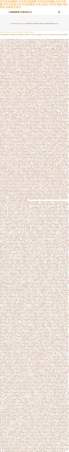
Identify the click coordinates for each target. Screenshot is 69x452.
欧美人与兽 (20, 229)
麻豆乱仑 (52, 402)
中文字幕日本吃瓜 (21, 350)
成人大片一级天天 (8, 147)
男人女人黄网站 (18, 401)
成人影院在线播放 (45, 56)
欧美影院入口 (63, 360)
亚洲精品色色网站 (61, 326)
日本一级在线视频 (38, 84)
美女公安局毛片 (61, 234)
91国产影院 (51, 233)
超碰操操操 (29, 429)
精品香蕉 (7, 82)
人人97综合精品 (62, 111)
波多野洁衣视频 (61, 68)
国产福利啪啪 (46, 79)
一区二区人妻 (53, 315)
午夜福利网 (46, 315)
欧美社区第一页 (24, 147)
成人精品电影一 (8, 389)
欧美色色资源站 (48, 224)
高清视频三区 (49, 201)
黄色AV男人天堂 (10, 442)
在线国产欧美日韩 (45, 279)
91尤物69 (52, 101)
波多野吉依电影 (46, 71)
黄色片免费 (30, 250)
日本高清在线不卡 (56, 262)
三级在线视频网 (26, 229)
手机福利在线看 (37, 426)
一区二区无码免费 (5, 229)
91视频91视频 (61, 274)
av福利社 (47, 263)
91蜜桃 (14, 303)
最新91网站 (16, 216)
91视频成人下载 (21, 114)
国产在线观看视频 (46, 243)
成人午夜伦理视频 (50, 424)
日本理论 (36, 150)
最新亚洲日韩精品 (48, 95)
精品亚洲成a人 (23, 150)
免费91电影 (52, 425)
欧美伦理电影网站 (59, 69)
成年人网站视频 (25, 145)
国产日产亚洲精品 (43, 75)
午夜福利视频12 (3, 313)
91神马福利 (33, 211)
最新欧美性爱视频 (15, 289)
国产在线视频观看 (63, 272)
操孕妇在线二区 (44, 368)
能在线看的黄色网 (12, 296)
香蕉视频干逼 (66, 429)
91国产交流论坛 (56, 313)
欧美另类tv (12, 207)
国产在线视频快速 (42, 290)
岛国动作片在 (32, 115)
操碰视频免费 (57, 227)
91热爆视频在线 (41, 305)
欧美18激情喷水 (29, 414)
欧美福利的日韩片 (20, 358)
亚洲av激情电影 (20, 107)
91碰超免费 (22, 168)
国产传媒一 (17, 320)
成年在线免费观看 (53, 362)
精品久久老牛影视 (42, 322)
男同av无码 (63, 349)
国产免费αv (8, 356)
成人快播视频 (53, 279)
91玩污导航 (15, 224)
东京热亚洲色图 (42, 177)
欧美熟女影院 (64, 431)
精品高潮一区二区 (45, 302)
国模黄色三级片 (9, 346)
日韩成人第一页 (45, 66)
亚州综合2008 (62, 379)
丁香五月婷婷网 (28, 408)
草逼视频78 (16, 97)
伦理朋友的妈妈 (43, 117)
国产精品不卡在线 (13, 441)
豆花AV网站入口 (45, 328)
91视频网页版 (61, 418)
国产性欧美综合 (38, 421)
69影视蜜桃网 (5, 345)
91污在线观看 (17, 336)
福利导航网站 (23, 236)
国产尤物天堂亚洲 (12, 234)
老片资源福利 (52, 346)
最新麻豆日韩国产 (43, 297)
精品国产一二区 (27, 306)
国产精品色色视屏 (59, 71)
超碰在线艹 (33, 94)
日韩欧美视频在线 (12, 432)
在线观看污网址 (17, 223)
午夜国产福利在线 (23, 335)
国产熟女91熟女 (19, 280)
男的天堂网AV (19, 95)
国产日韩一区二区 (7, 74)
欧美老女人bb (16, 77)
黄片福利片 (39, 254)
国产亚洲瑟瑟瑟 (24, 247)
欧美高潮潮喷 (28, 300)
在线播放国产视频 (24, 237)
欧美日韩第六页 (46, 421)
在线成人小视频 (47, 441)
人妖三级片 (25, 372)
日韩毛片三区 (62, 451)
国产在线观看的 (17, 173)
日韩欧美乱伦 (56, 241)
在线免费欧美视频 (54, 49)
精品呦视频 (36, 167)
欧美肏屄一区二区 (13, 140)
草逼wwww (31, 153)
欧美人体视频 (39, 415)
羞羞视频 (4, 346)
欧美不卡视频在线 (51, 299)
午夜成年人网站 (35, 163)
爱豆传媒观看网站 (50, 58)
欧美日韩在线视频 (40, 348)
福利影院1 (65, 286)
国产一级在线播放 (58, 220)
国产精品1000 (8, 134)
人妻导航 (41, 329)
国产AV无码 (60, 74)
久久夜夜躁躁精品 (44, 229)
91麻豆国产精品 (38, 243)
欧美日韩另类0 (64, 72)
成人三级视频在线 (43, 127)
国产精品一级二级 (19, 349)
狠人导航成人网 (32, 214)
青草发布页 (23, 219)
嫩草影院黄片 (16, 243)
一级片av (46, 378)
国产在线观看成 (22, 425)
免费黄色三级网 (46, 376)
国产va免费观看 (34, 87)
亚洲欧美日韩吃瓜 (9, 332)
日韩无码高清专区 (33, 401)
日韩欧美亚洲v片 (24, 359)
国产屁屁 (48, 54)
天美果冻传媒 (14, 105)
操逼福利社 (12, 284)
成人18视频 (20, 153)
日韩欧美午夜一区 (50, 352)
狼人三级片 (10, 177)
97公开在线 (5, 240)
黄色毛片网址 (24, 223)
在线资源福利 (36, 338)
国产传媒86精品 (51, 296)
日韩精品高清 (53, 114)
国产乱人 (61, 98)
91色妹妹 (61, 305)
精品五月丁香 (18, 330)
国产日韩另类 (5, 292)
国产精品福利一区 (58, 269)
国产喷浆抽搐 (19, 137)
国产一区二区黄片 (59, 118)
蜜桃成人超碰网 (49, 177)
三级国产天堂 (47, 333)
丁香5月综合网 (14, 98)
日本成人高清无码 (23, 231)
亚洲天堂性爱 (11, 260)
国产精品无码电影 (24, 46)
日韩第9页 (5, 296)
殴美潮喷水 (5, 211)
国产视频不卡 (15, 279)
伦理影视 (16, 342)
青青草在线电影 (59, 383)
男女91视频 (14, 125)
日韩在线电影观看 (26, 319)
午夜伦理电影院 (43, 398)
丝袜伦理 (48, 406)
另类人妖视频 (9, 128)
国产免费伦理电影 (8, 310)
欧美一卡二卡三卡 (49, 239)
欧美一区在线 (24, 79)
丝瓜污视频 (60, 256)
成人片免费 (41, 122)
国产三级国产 (54, 102)
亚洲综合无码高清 (38, 257)
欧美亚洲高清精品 (22, 368)
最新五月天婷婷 (22, 295)
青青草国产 (23, 120)
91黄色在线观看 (7, 353)
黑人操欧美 (16, 230)
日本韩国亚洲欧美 (40, 284)
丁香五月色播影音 (63, 266)
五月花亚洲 (10, 412)
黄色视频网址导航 (32, 98)
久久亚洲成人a (56, 289)
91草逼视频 (23, 171)
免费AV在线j (43, 406)
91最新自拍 (45, 98)
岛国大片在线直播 (41, 287)
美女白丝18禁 (59, 153)
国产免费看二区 (44, 121)
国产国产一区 (3, 61)
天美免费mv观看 (37, 250)
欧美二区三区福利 (24, 391)
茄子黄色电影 (49, 379)
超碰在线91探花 (45, 203)
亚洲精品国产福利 (34, 366)
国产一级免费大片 (21, 89)
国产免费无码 (12, 287)
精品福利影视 (44, 273)
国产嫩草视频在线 (45, 171)
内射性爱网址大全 (17, 147)
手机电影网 (66, 445)
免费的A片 (56, 353)
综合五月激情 (59, 319)
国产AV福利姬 (23, 326)
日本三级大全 (24, 122)
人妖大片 (18, 158)
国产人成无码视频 (5, 54)
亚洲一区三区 (13, 339)
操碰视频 (29, 79)
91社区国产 (66, 39)
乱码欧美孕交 (28, 94)
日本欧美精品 (60, 223)
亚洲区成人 (36, 155)
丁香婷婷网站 (35, 315)
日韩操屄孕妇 (24, 389)
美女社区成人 (48, 135)
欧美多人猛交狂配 (24, 320)
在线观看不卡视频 (7, 247)
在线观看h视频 (55, 41)
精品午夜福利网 (16, 150)
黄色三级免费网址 (47, 94)
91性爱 (54, 214)
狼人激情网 (3, 163)
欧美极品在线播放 (8, 348)
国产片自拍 (48, 92)
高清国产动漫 (27, 216)
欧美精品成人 (20, 323)
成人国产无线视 (41, 132)
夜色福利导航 (39, 211)
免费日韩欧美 (23, 263)
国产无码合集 (43, 429)
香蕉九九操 (28, 425)
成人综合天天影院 (28, 315)
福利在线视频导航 (4, 167)
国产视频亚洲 (52, 416)
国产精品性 (28, 39)
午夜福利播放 (60, 219)
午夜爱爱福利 (63, 411)
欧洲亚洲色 (41, 263)
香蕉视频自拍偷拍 (60, 346)
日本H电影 (9, 362)
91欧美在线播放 (62, 335)
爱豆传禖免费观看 (9, 223)
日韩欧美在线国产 (10, 71)
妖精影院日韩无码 (51, 253)
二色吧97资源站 (57, 72)
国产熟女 (34, 277)
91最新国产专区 (38, 256)
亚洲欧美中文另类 (14, 297)
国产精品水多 (46, 160)
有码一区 (37, 263)
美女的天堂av (26, 211)
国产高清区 (34, 204)
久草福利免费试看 (38, 153)
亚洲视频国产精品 (38, 376)
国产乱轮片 (49, 313)
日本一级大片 (3, 39)
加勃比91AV (29, 204)
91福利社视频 (12, 104)
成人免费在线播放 (21, 432)
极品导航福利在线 (26, 381)
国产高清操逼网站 (9, 264)
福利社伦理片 (42, 266)
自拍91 (46, 437)
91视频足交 (28, 253)
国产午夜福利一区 (44, 207)
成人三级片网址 (22, 429)
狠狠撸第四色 (47, 175)
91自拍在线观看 (26, 49)
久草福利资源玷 (32, 359)
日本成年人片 (49, 259)
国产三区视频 (5, 365)
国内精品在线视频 (53, 244)
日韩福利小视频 (18, 360)
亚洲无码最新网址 (61, 330)
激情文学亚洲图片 (29, 243)
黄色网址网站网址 (16, 154)
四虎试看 (9, 66)
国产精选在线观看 (64, 241)
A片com (59, 161)
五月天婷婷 (4, 173)
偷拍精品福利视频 (47, 211)
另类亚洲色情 (6, 64)
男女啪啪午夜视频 (27, 81)
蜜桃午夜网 (13, 122)
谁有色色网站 (9, 206)
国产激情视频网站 (55, 55)
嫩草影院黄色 (25, 382)
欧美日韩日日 (30, 326)
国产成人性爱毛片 (33, 293)
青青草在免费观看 (62, 340)
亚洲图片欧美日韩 (61, 375)
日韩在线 (15, 61)
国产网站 (18, 84)
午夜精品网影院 (27, 92)
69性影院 (14, 59)
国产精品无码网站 (47, 237)
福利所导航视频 (35, 122)
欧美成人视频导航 (12, 322)
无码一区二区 (58, 249)
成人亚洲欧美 (35, 369)
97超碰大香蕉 (35, 46)
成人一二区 (57, 233)
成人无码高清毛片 (12, 107)
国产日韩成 (45, 330)
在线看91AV (34, 305)
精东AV (37, 438)
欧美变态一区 (9, 41)
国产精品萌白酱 (30, 150)
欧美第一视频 (45, 416)
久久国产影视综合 (21, 61)
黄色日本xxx (56, 444)
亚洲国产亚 (28, 352)
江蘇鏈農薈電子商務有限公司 (20, 12)
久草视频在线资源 (46, 332)
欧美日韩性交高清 (41, 320)
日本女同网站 (34, 306)
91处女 (55, 88)
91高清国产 (58, 306)
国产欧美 (25, 85)
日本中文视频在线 (45, 134)
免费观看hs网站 (33, 424)
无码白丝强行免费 (19, 148)
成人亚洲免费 (15, 217)
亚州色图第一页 (9, 230)
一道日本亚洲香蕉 (59, 48)
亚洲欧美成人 (26, 270)
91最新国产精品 (3, 88)
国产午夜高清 (55, 125)
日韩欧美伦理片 (35, 226)
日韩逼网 (19, 56)
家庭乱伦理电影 (13, 64)
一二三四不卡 (3, 305)
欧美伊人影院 (53, 85)
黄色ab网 (37, 227)
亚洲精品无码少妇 (30, 431)
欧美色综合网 (50, 45)
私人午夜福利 (64, 359)
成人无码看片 (18, 111)
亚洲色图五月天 (43, 267)
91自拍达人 (22, 438)
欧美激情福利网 (10, 171)
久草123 (31, 148)
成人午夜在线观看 (39, 41)
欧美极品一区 (58, 290)
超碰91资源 (33, 101)
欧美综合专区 (7, 329)
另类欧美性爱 (7, 355)
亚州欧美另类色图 (39, 233)
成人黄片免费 (41, 437)
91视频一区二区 (31, 409)
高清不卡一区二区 (14, 295)
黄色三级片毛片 (37, 91)
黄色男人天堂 (52, 276)
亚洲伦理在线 (60, 392)
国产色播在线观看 (6, 438)
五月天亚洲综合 (64, 320)
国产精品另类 (38, 170)
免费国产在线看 (28, 125)
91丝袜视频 (21, 402)
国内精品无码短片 (48, 64)
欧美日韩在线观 (49, 386)
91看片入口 (60, 158)
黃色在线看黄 (51, 292)
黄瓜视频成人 (9, 102)
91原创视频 (29, 157)
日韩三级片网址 (18, 449)
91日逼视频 (58, 140)
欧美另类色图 (42, 418)
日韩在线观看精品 (4, 115)
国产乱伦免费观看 (22, 140)
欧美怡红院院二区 (42, 58)
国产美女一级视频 (20, 418)
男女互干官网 (40, 393)
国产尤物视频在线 (46, 158)
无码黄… (60, 207)
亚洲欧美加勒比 (26, 266)
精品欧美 (34, 168)
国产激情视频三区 (40, 138)
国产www (27, 158)
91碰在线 (26, 52)
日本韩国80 (29, 302)
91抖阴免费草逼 (54, 230)
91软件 (61, 307)
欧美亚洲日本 (36, 280)
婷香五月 (34, 300)
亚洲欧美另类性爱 (21, 234)
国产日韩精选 (50, 227)
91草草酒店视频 (40, 55)
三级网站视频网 (50, 155)
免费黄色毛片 (61, 49)
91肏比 (63, 153)
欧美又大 (61, 77)
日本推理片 (2, 124)
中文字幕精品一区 (55, 231)
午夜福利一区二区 (42, 434)
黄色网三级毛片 (21, 160)
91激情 (3, 174)
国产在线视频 (23, 117)
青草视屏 (51, 439)
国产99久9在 (42, 226)
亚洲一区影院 (10, 342)
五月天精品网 (25, 447)
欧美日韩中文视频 (4, 290)
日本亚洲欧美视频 (38, 451)
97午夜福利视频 (31, 71)
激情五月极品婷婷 (27, 44)
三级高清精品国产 (24, 424)
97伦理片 (55, 428)
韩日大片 (63, 345)
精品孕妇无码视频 (45, 251)
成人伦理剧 (63, 250)
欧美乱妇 (41, 378)
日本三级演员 (46, 340)
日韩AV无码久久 (17, 381)
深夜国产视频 (51, 167)
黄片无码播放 (15, 437)
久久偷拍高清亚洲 (63, 107)
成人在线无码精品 (9, 408)
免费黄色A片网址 (58, 52)
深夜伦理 (17, 263)
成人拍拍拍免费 (55, 82)
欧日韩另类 (11, 388)
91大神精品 (35, 58)
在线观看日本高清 (50, 345)
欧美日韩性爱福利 (55, 127)
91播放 (32, 174)
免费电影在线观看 (35, 81)
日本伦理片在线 (22, 134)
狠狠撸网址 (49, 260)
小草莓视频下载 (43, 381)
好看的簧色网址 (57, 363)
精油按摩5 (8, 411)
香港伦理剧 (61, 82)
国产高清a (59, 438)
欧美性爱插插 (63, 61)
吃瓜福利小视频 (31, 75)
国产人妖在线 (7, 335)
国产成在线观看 (64, 140)
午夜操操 (53, 277)
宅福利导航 (3, 447)
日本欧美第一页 (39, 145)
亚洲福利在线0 (18, 277)
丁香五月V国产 (23, 128)
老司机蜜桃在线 (34, 69)
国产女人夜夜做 (61, 131)
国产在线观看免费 (16, 247)
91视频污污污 (39, 147)
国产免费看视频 (15, 124)
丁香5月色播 (12, 280)
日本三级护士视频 (54, 257)
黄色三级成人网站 (48, 428)
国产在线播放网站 (37, 89)
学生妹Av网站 (59, 42)
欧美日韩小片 (41, 241)
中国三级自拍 (22, 369)
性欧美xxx (26, 437)
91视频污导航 (56, 138)
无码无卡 (48, 305)
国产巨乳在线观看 (35, 64)
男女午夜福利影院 (62, 154)
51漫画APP (7, 121)
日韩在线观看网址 (45, 317)
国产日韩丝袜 (45, 389)
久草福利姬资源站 (18, 428)
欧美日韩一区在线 (40, 214)
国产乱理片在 (34, 399)
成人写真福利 (39, 99)
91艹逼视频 (53, 240)
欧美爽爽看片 (58, 378)
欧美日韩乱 (28, 120)
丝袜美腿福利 (50, 325)
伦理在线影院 (29, 355)
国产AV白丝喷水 (65, 323)
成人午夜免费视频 (37, 54)
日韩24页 (41, 336)
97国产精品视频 (26, 68)
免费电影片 (43, 91)
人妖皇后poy (56, 272)
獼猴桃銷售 (29, 23)
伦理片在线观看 (55, 264)
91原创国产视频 (27, 74)
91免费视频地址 (13, 227)
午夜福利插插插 (64, 233)
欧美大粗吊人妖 (63, 151)
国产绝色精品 (61, 104)
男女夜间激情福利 (54, 408)
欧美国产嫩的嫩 (42, 350)
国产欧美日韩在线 (62, 102)
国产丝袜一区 (34, 65)
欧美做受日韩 (8, 65)
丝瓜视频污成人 (54, 163)
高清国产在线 (52, 368)
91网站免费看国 (54, 404)
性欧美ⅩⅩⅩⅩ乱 (13, 51)
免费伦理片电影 (49, 269)
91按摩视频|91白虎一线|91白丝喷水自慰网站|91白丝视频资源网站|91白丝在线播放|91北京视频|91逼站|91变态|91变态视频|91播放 (31, 193)
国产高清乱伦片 (30, 263)
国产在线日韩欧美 (47, 382)
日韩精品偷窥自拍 (35, 406)
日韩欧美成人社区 (21, 421)
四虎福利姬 (2, 326)
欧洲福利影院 (5, 277)
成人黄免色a (53, 421)
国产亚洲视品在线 (62, 163)
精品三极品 (31, 276)
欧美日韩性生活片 (49, 132)
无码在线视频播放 (56, 339)
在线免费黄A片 (21, 54)
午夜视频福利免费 (36, 171)
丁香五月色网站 (24, 42)
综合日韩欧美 (57, 58)
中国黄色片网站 (48, 214)
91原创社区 (23, 111)
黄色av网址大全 (41, 65)
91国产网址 (59, 315)
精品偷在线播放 (59, 366)
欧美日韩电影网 (40, 359)
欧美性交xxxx (31, 256)
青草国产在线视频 (45, 51)
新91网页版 (30, 213)
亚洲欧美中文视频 (34, 177)
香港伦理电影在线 (37, 56)
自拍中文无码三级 (60, 279)
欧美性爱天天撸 (8, 386)
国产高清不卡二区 (64, 170)
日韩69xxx (29, 297)
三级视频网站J (57, 160)
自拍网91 (64, 207)
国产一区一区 (38, 247)
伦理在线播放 (13, 49)
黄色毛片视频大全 (33, 260)
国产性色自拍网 (8, 383)
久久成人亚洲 (38, 134)
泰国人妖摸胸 (33, 439)
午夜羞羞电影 (45, 309)
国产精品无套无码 (63, 132)
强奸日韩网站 (63, 251)
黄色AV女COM (8, 395)
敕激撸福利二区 (44, 449)
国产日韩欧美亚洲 (28, 299)
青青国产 (46, 233)
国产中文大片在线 (18, 241)
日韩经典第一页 (37, 445)
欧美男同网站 (52, 401)
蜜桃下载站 (9, 392)
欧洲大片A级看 (14, 369)
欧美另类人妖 (40, 300)
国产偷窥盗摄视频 (57, 46)
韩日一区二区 (47, 55)
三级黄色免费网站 (8, 368)
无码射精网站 (6, 81)
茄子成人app (33, 442)
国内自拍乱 (44, 445)
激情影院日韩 (26, 148)
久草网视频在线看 (20, 92)
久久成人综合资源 (31, 342)
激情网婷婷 (13, 158)
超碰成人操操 (56, 64)
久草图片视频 (48, 204)
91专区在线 (43, 102)
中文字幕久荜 (23, 395)
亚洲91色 (12, 250)
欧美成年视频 (3, 175)
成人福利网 (6, 280)
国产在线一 (14, 65)
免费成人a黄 (49, 320)
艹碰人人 (11, 428)
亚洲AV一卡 (45, 115)
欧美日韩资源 (12, 316)
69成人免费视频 (57, 439)
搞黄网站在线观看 (60, 115)
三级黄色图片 (3, 150)
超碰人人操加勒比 (32, 244)
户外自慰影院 (42, 46)
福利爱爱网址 (30, 117)
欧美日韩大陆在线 (59, 253)
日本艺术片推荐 (46, 372)
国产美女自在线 (3, 234)
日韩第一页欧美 (61, 333)
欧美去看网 (46, 244)
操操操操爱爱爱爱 (58, 429)
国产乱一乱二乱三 (40, 101)
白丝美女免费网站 (7, 46)
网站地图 (65, 34)
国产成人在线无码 (43, 157)
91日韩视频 (66, 240)
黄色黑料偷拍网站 (51, 434)
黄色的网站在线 (58, 239)
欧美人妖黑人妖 (52, 229)
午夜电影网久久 (14, 62)
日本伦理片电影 (65, 426)
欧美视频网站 (37, 328)
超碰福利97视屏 (54, 158)
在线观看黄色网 (58, 168)
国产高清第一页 (46, 131)
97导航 (57, 355)
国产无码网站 (53, 144)
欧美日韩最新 (31, 419)
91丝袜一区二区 (14, 204)
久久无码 (12, 164)
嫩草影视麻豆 (50, 444)
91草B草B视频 (20, 64)
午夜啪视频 (44, 164)
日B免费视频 (25, 398)
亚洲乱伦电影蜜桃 (29, 208)
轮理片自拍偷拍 (43, 128)
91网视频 (56, 266)
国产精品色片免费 (57, 398)
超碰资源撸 (12, 401)
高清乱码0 (20, 85)
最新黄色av (27, 160)
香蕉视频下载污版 (40, 140)
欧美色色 (22, 445)
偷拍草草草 (28, 140)
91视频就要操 (38, 231)
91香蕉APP (17, 39)
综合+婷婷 (22, 412)
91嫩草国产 (28, 163)
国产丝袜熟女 (42, 269)
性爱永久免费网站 (25, 339)
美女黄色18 (61, 125)
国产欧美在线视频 (42, 45)
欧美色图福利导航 (35, 381)
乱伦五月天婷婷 (9, 141)
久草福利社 (7, 439)
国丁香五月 (30, 445)
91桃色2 (16, 244)
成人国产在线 (50, 350)
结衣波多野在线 (10, 244)
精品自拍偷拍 (23, 312)
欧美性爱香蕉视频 (38, 219)
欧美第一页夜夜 (4, 48)
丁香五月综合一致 (29, 267)
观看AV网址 (35, 329)
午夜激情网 (27, 282)
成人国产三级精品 (42, 396)
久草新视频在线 (42, 112)
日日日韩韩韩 (54, 333)
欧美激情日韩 (44, 118)
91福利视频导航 (11, 72)
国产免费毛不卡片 (6, 164)
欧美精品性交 (62, 62)
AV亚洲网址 (59, 92)
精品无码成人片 (22, 317)
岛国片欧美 (7, 231)
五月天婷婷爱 (43, 108)
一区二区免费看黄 (30, 330)
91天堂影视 (22, 158)
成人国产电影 (64, 414)
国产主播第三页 (19, 299)
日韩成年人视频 (18, 233)
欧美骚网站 (49, 151)
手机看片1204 (45, 78)
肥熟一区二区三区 (27, 240)
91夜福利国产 (53, 435)
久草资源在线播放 (62, 332)
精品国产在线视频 (42, 447)
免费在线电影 (7, 317)
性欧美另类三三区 (10, 398)
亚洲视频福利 (25, 416)
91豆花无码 (39, 392)
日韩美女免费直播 (62, 150)
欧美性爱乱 (63, 262)
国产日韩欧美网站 (34, 124)
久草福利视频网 (20, 55)
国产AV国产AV (57, 44)
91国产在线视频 (38, 356)
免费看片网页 (19, 372)
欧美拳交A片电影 (8, 279)
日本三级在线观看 (65, 227)
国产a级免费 (35, 365)
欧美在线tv (65, 141)
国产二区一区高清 (20, 422)
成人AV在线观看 (40, 168)
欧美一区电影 (17, 404)
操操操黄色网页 (22, 346)
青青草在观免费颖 (18, 305)
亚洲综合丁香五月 (22, 342)
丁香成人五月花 (60, 85)
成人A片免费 (55, 419)
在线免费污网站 (39, 236)
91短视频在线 (11, 173)
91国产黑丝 (38, 335)
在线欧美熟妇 (11, 333)
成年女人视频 (14, 45)
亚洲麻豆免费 (19, 276)
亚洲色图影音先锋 (43, 292)
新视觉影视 (33, 99)
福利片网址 (10, 216)
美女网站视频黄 (53, 161)
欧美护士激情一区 (64, 312)
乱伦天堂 (14, 161)
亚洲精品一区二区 (15, 438)
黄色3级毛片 (11, 267)
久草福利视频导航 (49, 411)
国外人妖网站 (29, 412)
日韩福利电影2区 (54, 451)
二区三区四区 (17, 391)
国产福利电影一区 (56, 204)
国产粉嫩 (4, 144)
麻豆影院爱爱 (25, 102)
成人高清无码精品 (7, 426)
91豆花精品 (45, 439)
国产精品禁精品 (56, 359)
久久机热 (59, 66)
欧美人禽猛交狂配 (30, 234)
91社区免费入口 (33, 241)
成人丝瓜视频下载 (12, 56)
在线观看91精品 (64, 174)
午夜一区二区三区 (62, 385)
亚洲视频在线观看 (46, 335)
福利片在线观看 (11, 44)
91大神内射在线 (15, 208)
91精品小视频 (56, 177)
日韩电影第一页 (54, 335)
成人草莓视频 (32, 371)
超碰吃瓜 (2, 99)
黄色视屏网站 (19, 99)
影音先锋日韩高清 (61, 297)
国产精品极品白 (27, 201)
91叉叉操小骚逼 (14, 153)
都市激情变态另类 (7, 125)
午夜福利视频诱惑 (58, 437)
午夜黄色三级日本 (10, 405)
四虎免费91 (41, 64)
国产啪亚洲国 (62, 138)
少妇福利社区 (50, 360)
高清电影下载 (10, 381)
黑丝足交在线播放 (46, 231)
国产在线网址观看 (37, 118)
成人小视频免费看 (6, 451)
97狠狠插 (33, 140)
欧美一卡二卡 (15, 257)
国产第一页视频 (33, 382)
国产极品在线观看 (34, 283)
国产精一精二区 (64, 97)
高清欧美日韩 (7, 276)
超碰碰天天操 (34, 55)
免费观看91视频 (12, 345)
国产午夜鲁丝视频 (38, 234)
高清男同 (15, 177)
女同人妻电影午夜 (31, 348)
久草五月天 (14, 421)
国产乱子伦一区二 (26, 305)
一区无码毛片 (54, 254)
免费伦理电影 (64, 101)
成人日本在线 (28, 422)
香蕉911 (62, 45)
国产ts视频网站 (5, 114)
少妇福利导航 (52, 236)
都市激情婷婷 (21, 88)
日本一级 (60, 135)
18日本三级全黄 (7, 161)
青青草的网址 (15, 269)
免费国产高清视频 (43, 163)
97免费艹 (21, 115)
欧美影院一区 (64, 201)
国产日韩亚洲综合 (36, 151)
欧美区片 (39, 223)
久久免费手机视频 (52, 42)
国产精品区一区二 (29, 402)
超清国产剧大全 (9, 75)
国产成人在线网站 (53, 65)
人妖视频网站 (14, 328)
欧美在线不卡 (42, 379)
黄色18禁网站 (3, 111)
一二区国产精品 (19, 211)
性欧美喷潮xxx (49, 287)
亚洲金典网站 (3, 338)
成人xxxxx (39, 141)
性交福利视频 (25, 287)
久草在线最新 (53, 130)
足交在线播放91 (17, 42)
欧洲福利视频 (35, 269)
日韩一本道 (17, 371)
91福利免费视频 (33, 173)
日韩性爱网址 (55, 117)
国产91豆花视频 (24, 264)
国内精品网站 (9, 303)
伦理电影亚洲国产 (39, 85)
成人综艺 (29, 217)
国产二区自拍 (57, 414)
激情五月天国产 (61, 78)
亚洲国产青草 (25, 435)
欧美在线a (16, 346)
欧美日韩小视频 (35, 157)
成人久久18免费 (45, 250)
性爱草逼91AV (48, 120)
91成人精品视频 (12, 48)
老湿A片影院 (47, 124)
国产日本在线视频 (14, 300)
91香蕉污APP (18, 142)
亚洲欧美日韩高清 (42, 306)
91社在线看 (16, 144)
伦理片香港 (9, 163)
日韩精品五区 (33, 405)
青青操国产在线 (18, 226)
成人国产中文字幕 (46, 356)
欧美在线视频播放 (32, 147)
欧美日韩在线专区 (36, 249)
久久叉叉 (4, 128)
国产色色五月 (15, 414)
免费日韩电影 (49, 62)
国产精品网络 (18, 164)
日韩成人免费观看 (25, 405)
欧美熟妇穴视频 (16, 128)
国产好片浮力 (45, 84)
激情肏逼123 (58, 426)
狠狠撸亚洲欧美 (20, 45)
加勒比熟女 (21, 52)
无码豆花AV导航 (25, 239)
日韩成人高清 (24, 214)
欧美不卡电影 (39, 342)
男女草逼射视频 (46, 234)
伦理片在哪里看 (6, 122)
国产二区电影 (61, 244)
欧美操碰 (40, 154)
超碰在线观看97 (13, 229)
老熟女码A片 (18, 246)
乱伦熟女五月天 (25, 48)
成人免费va (26, 276)
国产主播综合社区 (59, 296)
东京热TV (41, 369)
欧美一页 (52, 175)
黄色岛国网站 (40, 59)
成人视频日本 (62, 55)
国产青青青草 (18, 171)
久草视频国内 (29, 444)
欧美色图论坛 (30, 72)
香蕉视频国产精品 (28, 132)
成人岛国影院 (39, 130)
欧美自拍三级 (7, 254)
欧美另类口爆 (27, 406)
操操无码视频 (40, 131)
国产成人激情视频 (34, 82)
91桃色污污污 (9, 326)
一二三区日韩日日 (32, 220)
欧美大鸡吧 (25, 153)
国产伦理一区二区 (34, 379)
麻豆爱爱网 (46, 336)
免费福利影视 (40, 277)
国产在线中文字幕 (44, 246)
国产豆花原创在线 (32, 372)
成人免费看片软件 (19, 365)
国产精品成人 (58, 424)
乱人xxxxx (62, 148)
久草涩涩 (6, 99)
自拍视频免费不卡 (42, 260)
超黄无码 (66, 148)
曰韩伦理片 (54, 256)
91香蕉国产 (15, 429)
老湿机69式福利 (41, 405)
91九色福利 (35, 132)
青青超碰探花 (60, 362)
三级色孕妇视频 (61, 237)
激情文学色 (5, 151)
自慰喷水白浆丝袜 (35, 422)
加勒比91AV (39, 173)
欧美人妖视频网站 (47, 137)
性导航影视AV (30, 84)
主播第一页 (25, 233)
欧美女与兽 (3, 259)
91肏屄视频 (15, 362)
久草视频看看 (17, 236)
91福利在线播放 (63, 372)
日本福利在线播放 (11, 416)
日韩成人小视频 (27, 399)
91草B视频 (21, 437)
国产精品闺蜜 (66, 405)
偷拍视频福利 (53, 409)
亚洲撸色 (12, 439)
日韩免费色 (17, 284)
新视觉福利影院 (22, 302)
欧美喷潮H (39, 382)
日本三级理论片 (13, 323)
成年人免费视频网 (34, 358)
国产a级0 (61, 41)
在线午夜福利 (26, 316)
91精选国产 (24, 108)
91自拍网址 (42, 386)
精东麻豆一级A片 (48, 359)
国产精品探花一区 (20, 118)
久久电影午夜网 (25, 439)
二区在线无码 (56, 379)
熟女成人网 (46, 300)
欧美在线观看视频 (53, 389)
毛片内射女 (14, 135)
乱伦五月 (48, 144)
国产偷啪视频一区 (21, 431)
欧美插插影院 (47, 448)
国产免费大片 (31, 167)
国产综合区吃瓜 (61, 428)
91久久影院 (43, 62)
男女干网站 (51, 309)
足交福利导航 (37, 274)
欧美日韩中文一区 (37, 78)
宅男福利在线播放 (49, 138)
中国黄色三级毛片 (55, 372)
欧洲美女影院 (56, 391)
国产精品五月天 (46, 104)
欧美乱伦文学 (31, 383)
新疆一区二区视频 (46, 404)
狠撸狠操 (22, 332)
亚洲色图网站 (29, 168)
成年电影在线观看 (13, 290)
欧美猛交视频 (62, 64)
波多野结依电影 (65, 51)
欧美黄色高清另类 (40, 373)
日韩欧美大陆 (17, 259)
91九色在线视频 (15, 134)
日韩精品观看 (65, 87)
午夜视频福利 (62, 348)
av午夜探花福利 (63, 127)
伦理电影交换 (49, 323)
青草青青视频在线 (58, 373)
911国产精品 (21, 267)
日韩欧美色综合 (41, 135)
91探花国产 (21, 221)
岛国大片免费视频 (51, 48)
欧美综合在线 (33, 254)
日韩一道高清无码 (62, 263)
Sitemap (57, 23)
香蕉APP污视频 (34, 104)
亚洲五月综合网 (38, 383)
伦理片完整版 (34, 92)
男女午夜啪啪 (30, 451)
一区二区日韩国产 (33, 447)
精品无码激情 (34, 352)
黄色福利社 (39, 372)
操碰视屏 (32, 62)
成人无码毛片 (50, 429)
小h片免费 (52, 71)
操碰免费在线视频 (59, 292)
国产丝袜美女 (21, 62)
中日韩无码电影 (65, 439)
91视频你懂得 (30, 91)
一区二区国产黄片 (14, 231)
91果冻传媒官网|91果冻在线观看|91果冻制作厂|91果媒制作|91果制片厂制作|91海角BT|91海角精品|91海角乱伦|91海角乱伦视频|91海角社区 (36, 178)
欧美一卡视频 (50, 447)
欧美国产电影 (55, 441)
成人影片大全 (22, 230)
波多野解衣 (23, 210)
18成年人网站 (12, 81)
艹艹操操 (65, 69)
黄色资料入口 (15, 160)
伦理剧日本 (24, 246)
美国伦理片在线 (37, 317)
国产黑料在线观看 (59, 388)
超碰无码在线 (25, 138)
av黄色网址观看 (6, 289)
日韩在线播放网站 (10, 371)
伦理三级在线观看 (22, 409)
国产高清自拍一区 (25, 142)
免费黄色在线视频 (22, 157)
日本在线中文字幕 (14, 425)
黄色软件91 (50, 98)
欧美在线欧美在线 (64, 289)
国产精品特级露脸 (40, 272)
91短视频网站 (44, 151)
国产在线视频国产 (58, 295)
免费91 (37, 75)
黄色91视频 (53, 376)
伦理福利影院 (17, 237)
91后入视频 (22, 208)
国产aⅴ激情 (61, 257)
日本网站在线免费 (16, 74)
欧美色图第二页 (4, 431)
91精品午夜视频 (35, 201)
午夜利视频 (25, 401)
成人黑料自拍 (27, 124)
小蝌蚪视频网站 (24, 256)
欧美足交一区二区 (53, 56)
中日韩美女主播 (6, 402)
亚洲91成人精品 (48, 272)
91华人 (1, 74)
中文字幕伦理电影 (52, 310)
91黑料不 (50, 157)
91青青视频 (53, 317)
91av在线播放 (17, 101)
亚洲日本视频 (45, 89)
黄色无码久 (34, 217)
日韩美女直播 (47, 101)
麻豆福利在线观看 (62, 393)
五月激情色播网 (4, 260)
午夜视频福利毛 (62, 280)
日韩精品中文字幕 (26, 292)
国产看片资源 (50, 72)
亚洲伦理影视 (54, 243)
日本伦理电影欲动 (41, 345)
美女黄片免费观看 (43, 155)
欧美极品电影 (39, 66)
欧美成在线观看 (10, 259)
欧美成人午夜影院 (12, 352)
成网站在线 (10, 210)
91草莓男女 (27, 358)
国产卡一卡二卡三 (26, 396)
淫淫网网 (50, 89)
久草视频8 (28, 104)
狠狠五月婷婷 (17, 332)
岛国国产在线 (45, 153)
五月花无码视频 (17, 120)
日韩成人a (64, 171)
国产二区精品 (10, 391)
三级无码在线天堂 (30, 134)
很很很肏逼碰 (15, 306)
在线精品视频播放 (36, 279)
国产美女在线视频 (55, 77)
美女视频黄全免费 (5, 110)
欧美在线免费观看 (9, 382)
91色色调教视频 (18, 388)
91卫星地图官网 (15, 353)
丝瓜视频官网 (55, 382)
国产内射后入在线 (7, 154)
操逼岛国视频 (3, 375)
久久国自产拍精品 (13, 85)
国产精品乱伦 (6, 297)
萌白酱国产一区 (36, 52)
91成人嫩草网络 (3, 352)
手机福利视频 (38, 419)
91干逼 (36, 310)
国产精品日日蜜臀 (56, 358)
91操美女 (28, 350)
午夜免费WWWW (53, 432)
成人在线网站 (17, 408)
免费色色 (65, 421)
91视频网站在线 (8, 59)
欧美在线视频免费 (47, 264)
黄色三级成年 (36, 108)
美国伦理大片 (39, 39)
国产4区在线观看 (63, 302)
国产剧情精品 (34, 44)
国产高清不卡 (14, 220)
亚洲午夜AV (20, 399)
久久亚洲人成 (20, 87)
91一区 (44, 150)
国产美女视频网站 (13, 114)
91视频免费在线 (60, 165)
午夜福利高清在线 (46, 415)
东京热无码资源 (37, 404)
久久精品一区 (10, 241)
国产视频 (56, 173)
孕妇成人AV (37, 251)
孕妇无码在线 (24, 164)
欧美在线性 (52, 426)
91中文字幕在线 (17, 75)
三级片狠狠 (6, 300)
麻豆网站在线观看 (18, 108)
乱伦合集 (48, 418)
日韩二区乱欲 (28, 363)
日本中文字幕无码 (53, 99)
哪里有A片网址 (16, 132)
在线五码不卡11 (62, 369)
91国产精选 (36, 378)
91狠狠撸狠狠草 (49, 226)
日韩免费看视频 (15, 395)
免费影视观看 (40, 77)
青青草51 (65, 144)
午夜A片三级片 (7, 105)
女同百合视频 (4, 366)
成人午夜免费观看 (52, 412)
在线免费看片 (55, 135)
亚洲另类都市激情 (39, 230)
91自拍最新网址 (26, 59)
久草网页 (17, 115)
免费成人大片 (36, 297)
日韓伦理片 (17, 286)
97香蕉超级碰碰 (37, 121)
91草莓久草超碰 (49, 61)
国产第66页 (18, 112)
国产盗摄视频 (57, 396)
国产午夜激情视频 (11, 282)
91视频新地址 (36, 164)
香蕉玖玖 (53, 383)
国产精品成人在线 (56, 84)
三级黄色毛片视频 (56, 201)
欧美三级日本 (24, 130)
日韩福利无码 (19, 155)
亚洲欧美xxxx (58, 247)
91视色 (40, 88)
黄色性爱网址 (46, 270)
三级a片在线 (30, 404)
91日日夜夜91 (27, 55)
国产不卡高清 (10, 101)
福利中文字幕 (22, 355)
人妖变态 (40, 206)
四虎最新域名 (54, 234)
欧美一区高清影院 (9, 239)
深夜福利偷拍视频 (4, 287)
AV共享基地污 (30, 246)
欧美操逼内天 (28, 269)
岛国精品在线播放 (39, 175)
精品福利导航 (3, 243)
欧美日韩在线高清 (22, 386)
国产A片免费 (34, 224)
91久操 (50, 84)
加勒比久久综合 (57, 447)
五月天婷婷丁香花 (9, 340)
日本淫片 (54, 260)
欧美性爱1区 (38, 385)
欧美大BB (41, 79)
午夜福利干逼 (31, 233)
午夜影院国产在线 (54, 145)
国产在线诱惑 (56, 148)
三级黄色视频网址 (48, 140)
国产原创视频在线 (21, 65)
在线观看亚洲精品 (6, 92)
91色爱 (48, 141)
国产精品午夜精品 (9, 219)
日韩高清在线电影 (10, 396)
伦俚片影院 (30, 368)
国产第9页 (46, 122)
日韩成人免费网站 (15, 411)
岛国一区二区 (26, 115)
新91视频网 (17, 71)
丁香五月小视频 (7, 249)
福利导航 (18, 104)
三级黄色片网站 (51, 121)
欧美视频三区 (57, 360)
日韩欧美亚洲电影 (43, 310)
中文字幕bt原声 (52, 122)
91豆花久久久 (6, 221)
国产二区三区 (23, 39)
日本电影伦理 (49, 125)
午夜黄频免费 (7, 220)
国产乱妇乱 (55, 369)
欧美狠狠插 (47, 114)
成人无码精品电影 (33, 313)
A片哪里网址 (32, 435)
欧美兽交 (12, 336)
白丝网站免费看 (60, 412)
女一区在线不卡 (50, 290)
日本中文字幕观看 (34, 388)
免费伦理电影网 (32, 272)
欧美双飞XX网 (28, 221)
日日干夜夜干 (28, 289)
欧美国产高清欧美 (62, 300)
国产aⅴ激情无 (11, 360)
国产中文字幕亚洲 (45, 346)
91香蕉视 (31, 48)
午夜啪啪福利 (24, 262)
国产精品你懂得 (18, 292)
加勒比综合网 (9, 447)
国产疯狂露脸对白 (18, 382)
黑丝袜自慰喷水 (42, 144)
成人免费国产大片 (28, 118)
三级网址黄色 (40, 448)
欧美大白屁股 (40, 244)
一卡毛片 (10, 313)
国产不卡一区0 (6, 204)
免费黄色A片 (17, 312)
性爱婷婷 (15, 102)
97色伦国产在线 (45, 295)
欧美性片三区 (11, 320)
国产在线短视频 (19, 161)
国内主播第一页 (33, 107)
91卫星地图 (48, 326)
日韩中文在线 (14, 68)
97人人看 (17, 170)
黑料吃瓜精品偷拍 (42, 82)
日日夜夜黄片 (65, 306)
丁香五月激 (56, 221)
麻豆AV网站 (38, 295)
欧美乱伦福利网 (13, 378)
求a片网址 (11, 82)
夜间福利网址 (41, 411)
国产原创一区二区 (28, 375)
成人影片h (47, 87)
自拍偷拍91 (14, 283)
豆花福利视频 (36, 128)
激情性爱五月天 (9, 256)
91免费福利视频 (45, 385)
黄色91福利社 (51, 170)
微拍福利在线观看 (10, 39)
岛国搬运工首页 (36, 117)
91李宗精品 (35, 144)
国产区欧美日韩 (26, 434)
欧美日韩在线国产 (8, 293)
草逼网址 (65, 211)
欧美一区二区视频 (22, 217)
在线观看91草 (45, 432)
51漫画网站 (14, 249)
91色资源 (23, 444)
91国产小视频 (54, 150)
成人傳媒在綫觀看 (34, 266)
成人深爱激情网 (36, 368)
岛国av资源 (27, 101)
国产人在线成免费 (50, 52)
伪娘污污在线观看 (42, 299)
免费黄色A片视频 (54, 305)
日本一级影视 (48, 293)
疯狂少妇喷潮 (6, 140)
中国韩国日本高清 (64, 59)
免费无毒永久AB (41, 282)
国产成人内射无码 (19, 44)
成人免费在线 (64, 99)
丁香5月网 (15, 309)
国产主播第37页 (12, 151)
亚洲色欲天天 (5, 56)
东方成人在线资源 (59, 322)
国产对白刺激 (11, 315)
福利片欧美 (54, 237)
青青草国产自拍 (5, 425)
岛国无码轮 (57, 336)
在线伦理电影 (37, 325)
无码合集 (27, 373)
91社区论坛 (48, 107)
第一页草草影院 (32, 142)
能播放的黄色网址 (20, 325)
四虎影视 (19, 79)
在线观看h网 (54, 219)
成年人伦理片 (33, 158)
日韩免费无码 (30, 340)
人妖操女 (51, 295)
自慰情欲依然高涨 (42, 349)
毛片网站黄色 (4, 177)
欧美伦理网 (25, 360)
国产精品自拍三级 (11, 358)
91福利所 (18, 213)
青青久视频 (36, 112)
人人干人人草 (32, 373)
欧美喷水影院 (18, 72)
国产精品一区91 (8, 157)
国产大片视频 (18, 333)
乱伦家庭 (31, 54)
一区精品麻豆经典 (45, 68)
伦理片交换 (5, 379)
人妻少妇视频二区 (4, 107)
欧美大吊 (44, 419)
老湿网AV (25, 272)
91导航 (61, 391)
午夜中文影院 (14, 350)
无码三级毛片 (36, 386)
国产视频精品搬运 (28, 378)
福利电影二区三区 (40, 216)
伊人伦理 (20, 224)
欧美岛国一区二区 (62, 120)
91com (5, 132)
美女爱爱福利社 (62, 382)
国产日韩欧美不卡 (61, 273)
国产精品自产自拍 (18, 266)
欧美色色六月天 (21, 51)
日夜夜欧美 (7, 91)
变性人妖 (65, 41)
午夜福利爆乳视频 (63, 329)
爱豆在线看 (19, 102)
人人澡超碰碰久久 (13, 379)
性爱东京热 (11, 97)
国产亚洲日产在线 (17, 389)
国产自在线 (49, 111)
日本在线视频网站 (60, 399)
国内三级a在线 (40, 262)
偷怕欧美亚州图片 (50, 44)
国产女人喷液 (24, 310)
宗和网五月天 (39, 97)
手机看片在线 (15, 435)
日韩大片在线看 (13, 87)
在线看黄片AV (63, 442)
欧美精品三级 (61, 267)
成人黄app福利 (14, 329)
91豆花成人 (10, 132)
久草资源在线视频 (65, 204)
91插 (13, 145)
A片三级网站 (23, 104)
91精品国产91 (27, 88)
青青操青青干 (13, 174)
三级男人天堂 (7, 399)
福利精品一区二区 (35, 428)
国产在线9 (40, 74)
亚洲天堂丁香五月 (62, 108)
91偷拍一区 (47, 284)
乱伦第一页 (54, 105)
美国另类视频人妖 (18, 434)
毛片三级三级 (45, 362)
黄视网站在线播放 (42, 92)
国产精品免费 (65, 213)
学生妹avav (40, 105)
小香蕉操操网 (51, 343)
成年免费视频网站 (29, 89)
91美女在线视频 (34, 68)
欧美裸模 (31, 52)
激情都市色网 (25, 203)
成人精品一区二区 (42, 69)
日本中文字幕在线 (20, 373)
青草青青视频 (21, 378)
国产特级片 (56, 282)
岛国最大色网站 (61, 157)
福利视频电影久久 (5, 130)
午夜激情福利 (66, 315)
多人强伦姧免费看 (24, 251)
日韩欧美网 (29, 346)
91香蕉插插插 (23, 340)
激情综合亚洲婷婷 (61, 260)
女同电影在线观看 (58, 175)
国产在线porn (11, 272)
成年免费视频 (27, 177)
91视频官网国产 (58, 112)
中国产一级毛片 (61, 254)
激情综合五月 (42, 388)
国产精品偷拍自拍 (23, 383)
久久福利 (29, 122)
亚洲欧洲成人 (9, 61)
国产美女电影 (44, 363)
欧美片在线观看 (25, 206)
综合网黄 (57, 121)
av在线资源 (3, 411)
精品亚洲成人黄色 (51, 286)
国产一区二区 (38, 42)
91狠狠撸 (2, 52)
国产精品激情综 (32, 345)
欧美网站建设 (65, 236)
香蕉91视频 (40, 401)
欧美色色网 (9, 243)
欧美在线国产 (21, 363)
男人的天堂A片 (33, 282)
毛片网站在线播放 (25, 254)
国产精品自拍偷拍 (54, 124)
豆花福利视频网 (60, 422)
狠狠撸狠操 (28, 438)
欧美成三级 (13, 276)
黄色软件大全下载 (40, 395)
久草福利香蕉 (35, 375)
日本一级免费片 (38, 330)
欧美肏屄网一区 (47, 277)
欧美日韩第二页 (55, 208)
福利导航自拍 (16, 326)
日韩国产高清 (59, 236)
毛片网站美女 (38, 165)
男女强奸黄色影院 (47, 256)
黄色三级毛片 (35, 289)
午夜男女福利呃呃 (49, 373)
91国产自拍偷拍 (56, 45)
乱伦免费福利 (6, 227)
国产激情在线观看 (9, 266)
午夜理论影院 (21, 273)
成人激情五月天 (30, 219)
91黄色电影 (60, 94)
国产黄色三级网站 (49, 353)
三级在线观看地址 (35, 207)
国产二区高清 (61, 142)
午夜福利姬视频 (14, 317)
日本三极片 (50, 398)
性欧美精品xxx (46, 392)
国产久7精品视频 (23, 279)
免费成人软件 (36, 110)
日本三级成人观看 (7, 127)
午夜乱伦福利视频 (64, 336)
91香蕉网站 (49, 322)
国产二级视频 (53, 392)
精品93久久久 (29, 105)
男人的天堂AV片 (37, 402)
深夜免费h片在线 (32, 223)
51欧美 (39, 68)
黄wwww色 (29, 56)
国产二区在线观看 (46, 39)
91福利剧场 (34, 77)
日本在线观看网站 (16, 424)
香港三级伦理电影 (13, 240)
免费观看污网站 (5, 137)
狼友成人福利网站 (55, 312)
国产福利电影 (6, 95)
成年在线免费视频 (4, 330)
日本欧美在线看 (58, 147)
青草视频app (9, 415)
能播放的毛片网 (3, 214)
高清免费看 (39, 237)
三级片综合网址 (23, 250)
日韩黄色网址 (30, 128)
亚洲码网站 (15, 253)
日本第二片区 (25, 167)
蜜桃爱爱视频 (19, 48)
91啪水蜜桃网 (51, 164)
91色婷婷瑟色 (53, 87)
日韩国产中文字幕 (56, 371)
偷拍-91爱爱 (49, 419)
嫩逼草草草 (50, 267)
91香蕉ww (61, 230)
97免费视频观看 (43, 303)
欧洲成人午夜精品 (54, 79)
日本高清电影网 (19, 81)
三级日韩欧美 (59, 122)
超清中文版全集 (21, 204)
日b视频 (43, 97)
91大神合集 (49, 82)
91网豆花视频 (28, 77)
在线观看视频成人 (17, 310)
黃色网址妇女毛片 (11, 366)
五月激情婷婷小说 (62, 432)
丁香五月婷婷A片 (52, 273)
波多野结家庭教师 (39, 333)
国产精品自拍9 (21, 274)
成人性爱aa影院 (56, 61)
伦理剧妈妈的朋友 (60, 246)
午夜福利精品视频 (55, 356)
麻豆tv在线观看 (17, 82)
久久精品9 (51, 437)
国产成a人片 (51, 414)
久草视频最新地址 (8, 224)
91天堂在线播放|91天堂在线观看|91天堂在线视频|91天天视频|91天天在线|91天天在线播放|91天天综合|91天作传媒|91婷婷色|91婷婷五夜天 (31, 34)
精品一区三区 (47, 393)
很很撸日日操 (66, 409)
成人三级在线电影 (11, 373)
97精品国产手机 (32, 335)
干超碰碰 (14, 376)
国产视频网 (56, 386)
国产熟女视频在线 (48, 105)
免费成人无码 (29, 338)
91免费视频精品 (31, 170)
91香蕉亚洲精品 (35, 114)
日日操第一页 (22, 77)
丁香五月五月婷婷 (54, 302)
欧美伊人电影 (31, 264)
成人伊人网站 (61, 293)
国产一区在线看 (64, 313)
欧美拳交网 (37, 246)
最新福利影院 (40, 137)
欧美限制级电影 (45, 426)
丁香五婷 (61, 211)
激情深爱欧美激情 (50, 112)
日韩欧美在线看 (26, 224)
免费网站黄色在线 (55, 107)
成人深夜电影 (7, 52)
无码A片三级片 (24, 313)
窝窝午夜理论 (55, 137)
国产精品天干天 (53, 54)
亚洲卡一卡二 (25, 131)
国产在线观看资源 (54, 68)
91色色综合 (63, 368)
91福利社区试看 (59, 299)
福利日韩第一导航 (4, 273)
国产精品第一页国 (13, 110)
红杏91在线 (44, 210)
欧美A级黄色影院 (59, 128)
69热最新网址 (12, 148)
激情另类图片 (62, 75)
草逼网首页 (63, 58)
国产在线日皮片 (25, 165)
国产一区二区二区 (49, 46)
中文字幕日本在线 (51, 399)
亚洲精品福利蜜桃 (13, 274)
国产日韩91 (14, 55)
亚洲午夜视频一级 (27, 277)
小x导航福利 (15, 157)
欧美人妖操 (30, 386)
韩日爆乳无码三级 (50, 69)
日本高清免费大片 (5, 428)
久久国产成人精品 (21, 105)
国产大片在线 (35, 253)
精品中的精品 (20, 68)
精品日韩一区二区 (29, 273)
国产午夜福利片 (17, 343)
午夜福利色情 (24, 213)
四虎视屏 (22, 408)
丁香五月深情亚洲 (30, 421)
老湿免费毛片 (43, 280)
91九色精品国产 (57, 325)
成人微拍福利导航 (14, 175)
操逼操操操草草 (53, 340)
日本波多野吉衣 (64, 114)
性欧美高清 (8, 269)
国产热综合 (13, 92)
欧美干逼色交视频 (51, 210)
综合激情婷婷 (19, 207)
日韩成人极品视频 (49, 148)
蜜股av (19, 435)
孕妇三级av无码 (34, 135)
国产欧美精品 (6, 401)
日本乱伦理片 (18, 442)
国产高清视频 (59, 213)
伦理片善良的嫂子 (21, 296)
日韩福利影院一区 (34, 339)
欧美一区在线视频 (47, 254)
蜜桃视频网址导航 (24, 371)
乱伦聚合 (58, 368)
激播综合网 (51, 247)
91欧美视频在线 (41, 224)
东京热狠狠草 (59, 87)
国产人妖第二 (42, 87)
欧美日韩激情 (12, 365)
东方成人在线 (13, 89)
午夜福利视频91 (59, 277)
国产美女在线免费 (10, 142)
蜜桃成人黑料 (42, 316)
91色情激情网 (56, 59)
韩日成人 (38, 142)
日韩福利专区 (64, 155)
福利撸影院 (54, 78)
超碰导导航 (62, 283)
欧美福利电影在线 (20, 376)
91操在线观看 (62, 145)
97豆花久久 (29, 210)
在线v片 (26, 445)
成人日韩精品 (58, 155)
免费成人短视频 (59, 401)
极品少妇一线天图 (30, 230)
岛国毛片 (32, 270)
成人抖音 (64, 168)
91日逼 (40, 164)
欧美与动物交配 (63, 231)
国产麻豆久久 (38, 360)
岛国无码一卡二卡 (11, 422)
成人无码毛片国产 (50, 388)
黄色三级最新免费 (22, 163)
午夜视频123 (65, 122)
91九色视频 (13, 58)
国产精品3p (24, 141)
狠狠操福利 (22, 289)
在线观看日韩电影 (12, 431)
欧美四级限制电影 (4, 441)
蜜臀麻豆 (22, 353)
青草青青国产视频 (31, 312)
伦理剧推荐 (51, 134)
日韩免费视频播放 (40, 353)
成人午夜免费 (45, 247)
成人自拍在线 (49, 283)
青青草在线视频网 (60, 381)
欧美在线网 (22, 243)
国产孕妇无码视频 (11, 165)
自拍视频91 (14, 69)
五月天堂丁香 (40, 160)
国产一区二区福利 (6, 49)
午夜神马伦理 (32, 165)
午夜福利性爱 (32, 416)
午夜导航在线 (27, 107)
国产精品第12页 (15, 127)
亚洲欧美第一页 (24, 259)
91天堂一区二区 (48, 142)
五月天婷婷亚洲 (12, 201)
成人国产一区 (54, 406)
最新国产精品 (7, 251)
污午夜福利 (59, 421)
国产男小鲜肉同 (18, 66)
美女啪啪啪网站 (19, 270)
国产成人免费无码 (23, 97)
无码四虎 (65, 77)
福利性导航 (57, 345)
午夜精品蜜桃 (21, 300)
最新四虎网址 (58, 203)
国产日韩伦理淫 (20, 177)
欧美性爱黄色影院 (32, 262)
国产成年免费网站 (62, 81)
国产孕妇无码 (16, 348)
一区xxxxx (44, 48)
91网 (65, 388)
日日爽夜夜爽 (19, 319)
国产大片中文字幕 (14, 91)
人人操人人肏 (48, 216)
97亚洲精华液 (64, 44)
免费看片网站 (46, 257)
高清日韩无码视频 (31, 97)
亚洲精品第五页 (9, 108)
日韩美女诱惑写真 (45, 425)
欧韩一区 (35, 408)
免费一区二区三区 (37, 332)
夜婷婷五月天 (19, 416)
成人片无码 (42, 148)
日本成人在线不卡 (64, 208)
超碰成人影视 (30, 78)
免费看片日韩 (29, 171)
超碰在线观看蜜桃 (49, 217)
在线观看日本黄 (61, 117)
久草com (23, 330)
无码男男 (23, 293)
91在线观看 (45, 173)
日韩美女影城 (12, 325)
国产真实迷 (26, 366)
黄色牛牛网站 (44, 296)
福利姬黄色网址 (46, 85)
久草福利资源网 (6, 89)
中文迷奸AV (3, 226)
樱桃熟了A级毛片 (28, 365)
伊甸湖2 (33, 438)
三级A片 (30, 151)
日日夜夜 (22, 216)
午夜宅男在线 (37, 102)
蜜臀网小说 (61, 419)
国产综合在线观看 (17, 41)
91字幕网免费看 (9, 434)
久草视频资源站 (60, 65)
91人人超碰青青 (52, 153)
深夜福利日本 (6, 378)
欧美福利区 (26, 349)
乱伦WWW (6, 385)
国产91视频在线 (36, 346)
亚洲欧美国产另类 (44, 174)
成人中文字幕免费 (18, 145)
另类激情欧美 (8, 421)
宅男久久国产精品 (27, 137)
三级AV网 (12, 246)
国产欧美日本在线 (41, 424)
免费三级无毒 (17, 264)
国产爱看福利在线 (47, 371)
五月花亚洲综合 (14, 94)
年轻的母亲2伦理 (16, 356)
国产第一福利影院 (55, 284)
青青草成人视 (22, 253)
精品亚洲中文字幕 (19, 375)
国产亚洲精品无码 (5, 270)
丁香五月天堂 (3, 41)
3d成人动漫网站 (11, 213)
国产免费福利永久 (19, 315)
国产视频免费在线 (46, 402)
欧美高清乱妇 (12, 277)
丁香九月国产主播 (46, 161)
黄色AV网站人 (44, 170)
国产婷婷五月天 (35, 125)
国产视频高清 (28, 65)
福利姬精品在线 (64, 365)
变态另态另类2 (29, 144)
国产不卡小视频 (49, 108)
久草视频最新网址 (5, 87)
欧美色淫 (59, 51)
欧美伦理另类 (52, 174)
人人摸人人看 (11, 286)
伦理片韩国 (57, 251)
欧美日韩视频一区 (32, 392)
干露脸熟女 (52, 168)
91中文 (18, 117)
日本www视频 (43, 286)
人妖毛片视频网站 (14, 409)
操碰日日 (33, 216)
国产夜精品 (63, 339)
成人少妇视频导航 (47, 81)
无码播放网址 (40, 441)
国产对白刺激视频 (23, 257)
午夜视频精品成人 (42, 313)
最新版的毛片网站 (51, 381)
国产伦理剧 (55, 132)
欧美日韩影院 (59, 210)
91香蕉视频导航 (46, 240)
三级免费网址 (18, 262)
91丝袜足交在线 (16, 293)
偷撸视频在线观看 (43, 375)
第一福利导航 (26, 303)
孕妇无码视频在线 (52, 375)
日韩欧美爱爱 (49, 91)
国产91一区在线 (62, 216)
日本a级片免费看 (64, 371)
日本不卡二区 (8, 55)
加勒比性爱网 (37, 51)
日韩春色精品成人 (35, 229)
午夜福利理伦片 (46, 342)
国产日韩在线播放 (5, 316)
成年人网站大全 (62, 282)
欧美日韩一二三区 (29, 325)
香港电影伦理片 (54, 94)
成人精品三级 (16, 412)
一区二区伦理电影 (31, 395)
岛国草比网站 (24, 392)
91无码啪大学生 (14, 402)
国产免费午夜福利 (31, 236)
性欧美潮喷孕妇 (36, 296)
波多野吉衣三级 (39, 115)
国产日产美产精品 (52, 110)
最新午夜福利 (10, 237)
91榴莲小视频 (36, 72)
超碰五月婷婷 (59, 338)
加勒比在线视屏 (31, 385)
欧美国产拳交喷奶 (16, 78)
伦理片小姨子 (52, 246)
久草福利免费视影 (64, 177)
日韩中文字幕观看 (9, 42)
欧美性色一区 (17, 338)
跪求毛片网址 (20, 345)
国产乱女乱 (34, 141)
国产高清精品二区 (34, 45)
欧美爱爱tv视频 (21, 121)
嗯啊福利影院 (21, 290)
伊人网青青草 (60, 88)
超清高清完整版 (26, 283)
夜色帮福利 (43, 326)
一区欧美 (13, 254)
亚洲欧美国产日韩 (23, 175)
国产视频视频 (21, 441)
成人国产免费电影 (38, 340)
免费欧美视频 (55, 120)
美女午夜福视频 (63, 284)
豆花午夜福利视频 (14, 221)
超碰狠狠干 (43, 325)
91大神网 (46, 236)
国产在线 (52, 336)
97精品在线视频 (33, 287)
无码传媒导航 (43, 125)
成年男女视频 (42, 339)
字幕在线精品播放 (21, 125)
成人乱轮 (25, 220)
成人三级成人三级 (8, 77)
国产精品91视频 (4, 148)
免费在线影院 (33, 145)
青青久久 (54, 316)
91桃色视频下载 (26, 388)
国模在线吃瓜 (64, 325)
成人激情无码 (59, 303)
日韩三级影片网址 (65, 259)
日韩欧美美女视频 (51, 128)
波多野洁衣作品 (10, 375)
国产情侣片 (12, 170)
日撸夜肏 (47, 338)
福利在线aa (7, 328)
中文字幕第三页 (23, 78)
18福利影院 (28, 69)
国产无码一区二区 (21, 379)
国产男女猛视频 (10, 144)
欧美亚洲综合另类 (10, 349)
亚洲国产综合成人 (64, 224)
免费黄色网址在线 (62, 95)
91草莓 (48, 163)
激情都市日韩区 (57, 395)
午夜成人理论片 (49, 365)
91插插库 (30, 46)
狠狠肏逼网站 (31, 333)
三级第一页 (63, 395)
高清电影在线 (50, 349)
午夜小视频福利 (35, 319)
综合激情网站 (42, 365)
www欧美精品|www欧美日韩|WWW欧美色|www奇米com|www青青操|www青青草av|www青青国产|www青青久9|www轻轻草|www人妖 (31, 188)
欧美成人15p (29, 369)
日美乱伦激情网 (65, 350)
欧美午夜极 (11, 292)
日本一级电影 (11, 115)
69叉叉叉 (51, 171)
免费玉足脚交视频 (28, 329)
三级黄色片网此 (60, 376)
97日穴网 (59, 99)
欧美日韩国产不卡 (47, 206)
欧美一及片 (7, 158)
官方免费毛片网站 (26, 449)
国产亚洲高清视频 (33, 437)
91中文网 (44, 360)
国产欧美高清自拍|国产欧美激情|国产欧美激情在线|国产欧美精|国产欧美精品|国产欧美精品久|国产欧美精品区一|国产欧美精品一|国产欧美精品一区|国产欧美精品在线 (34, 192)
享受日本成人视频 (43, 343)
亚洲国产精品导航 (53, 51)
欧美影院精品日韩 (43, 366)
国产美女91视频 (6, 170)
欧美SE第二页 (9, 135)
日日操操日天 (34, 322)
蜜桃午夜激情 (58, 101)
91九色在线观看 (7, 145)
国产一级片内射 (33, 49)
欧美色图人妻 (47, 49)
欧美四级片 (55, 348)
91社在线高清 (50, 75)
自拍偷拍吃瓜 (66, 269)
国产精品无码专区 (29, 309)
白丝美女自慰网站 (25, 173)
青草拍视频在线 (53, 263)
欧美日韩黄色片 (22, 144)
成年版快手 (13, 155)
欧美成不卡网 (19, 316)
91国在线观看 (39, 98)
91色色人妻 (15, 88)
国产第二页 (12, 299)
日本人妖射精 (35, 105)
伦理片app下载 (33, 61)
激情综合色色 (28, 353)
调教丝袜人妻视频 (62, 389)
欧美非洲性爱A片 (47, 312)
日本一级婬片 (44, 42)
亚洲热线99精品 (15, 426)
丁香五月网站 (8, 124)
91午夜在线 (66, 165)
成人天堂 (40, 240)
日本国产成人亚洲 (34, 336)
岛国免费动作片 (37, 309)
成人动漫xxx (3, 406)
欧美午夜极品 (7, 51)
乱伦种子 (33, 39)
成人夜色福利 (41, 217)
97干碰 (27, 293)
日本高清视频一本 (64, 356)
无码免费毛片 (31, 231)
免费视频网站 (28, 154)
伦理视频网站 (65, 110)
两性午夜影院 (16, 383)
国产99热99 (36, 418)
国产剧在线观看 (47, 219)
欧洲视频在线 (31, 310)
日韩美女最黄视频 (36, 363)
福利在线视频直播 (38, 48)
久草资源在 (18, 122)
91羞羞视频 (13, 84)
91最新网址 (52, 338)
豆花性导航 (32, 284)
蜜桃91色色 (39, 111)
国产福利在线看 (34, 290)
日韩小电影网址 (53, 385)
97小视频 (4, 392)
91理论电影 (4, 216)
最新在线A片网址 (12, 99)
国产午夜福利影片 (62, 448)
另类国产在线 (24, 112)
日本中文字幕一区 (63, 167)
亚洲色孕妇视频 (33, 237)
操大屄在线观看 (10, 262)
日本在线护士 (40, 94)
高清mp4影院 (60, 316)
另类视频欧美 (13, 131)
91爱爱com (19, 98)
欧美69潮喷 (27, 61)
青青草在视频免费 (64, 444)
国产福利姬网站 (30, 328)
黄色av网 (59, 114)
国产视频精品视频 (6, 448)
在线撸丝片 (23, 82)
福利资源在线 (19, 59)
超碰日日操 (49, 289)
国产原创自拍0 (56, 431)
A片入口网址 (41, 293)
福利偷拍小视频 (59, 39)
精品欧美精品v (34, 154)
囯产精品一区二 (56, 442)
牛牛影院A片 (61, 124)
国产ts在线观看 (46, 145)
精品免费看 (62, 84)
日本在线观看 (47, 230)
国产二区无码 (57, 164)
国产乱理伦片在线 (49, 395)
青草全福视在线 (23, 84)
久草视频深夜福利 (62, 137)
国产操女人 (55, 98)
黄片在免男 (6, 284)
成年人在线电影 (37, 414)
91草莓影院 (7, 62)
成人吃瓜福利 (35, 74)
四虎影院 (4, 253)
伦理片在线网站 (25, 442)
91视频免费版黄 (25, 343)
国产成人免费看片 (45, 409)
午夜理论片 (19, 167)
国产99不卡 (7, 118)
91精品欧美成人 (53, 223)
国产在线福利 (19, 165)
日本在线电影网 (36, 429)
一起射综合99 (18, 398)
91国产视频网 (42, 120)
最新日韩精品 (4, 72)
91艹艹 (18, 69)
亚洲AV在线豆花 (30, 155)
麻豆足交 (21, 306)
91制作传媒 (22, 101)
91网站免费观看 (3, 315)
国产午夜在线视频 (53, 300)
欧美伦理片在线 (31, 415)
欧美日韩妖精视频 (8, 309)
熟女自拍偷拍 (30, 112)
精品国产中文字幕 (62, 243)
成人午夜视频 (59, 110)
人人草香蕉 (56, 75)
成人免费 (35, 111)
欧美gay (16, 267)
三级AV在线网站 (33, 259)
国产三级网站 (38, 431)
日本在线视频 (44, 249)
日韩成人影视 (56, 62)
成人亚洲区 (55, 91)
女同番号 (46, 401)
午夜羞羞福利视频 (53, 207)
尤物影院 (9, 217)
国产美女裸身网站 (52, 449)
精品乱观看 (20, 220)
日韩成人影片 (12, 95)
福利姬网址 (64, 247)
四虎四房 (24, 155)
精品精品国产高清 (61, 310)
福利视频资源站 (31, 41)
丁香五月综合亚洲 (61, 435)
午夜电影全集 (54, 74)
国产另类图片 (54, 393)
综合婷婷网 (27, 290)
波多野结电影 (6, 263)
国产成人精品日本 (58, 134)
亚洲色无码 (58, 276)
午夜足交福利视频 (52, 297)
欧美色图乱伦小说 (29, 110)
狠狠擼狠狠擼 (62, 173)
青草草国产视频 (3, 210)
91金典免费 (18, 130)
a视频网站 (20, 393)
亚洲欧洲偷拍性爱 (17, 447)
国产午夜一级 (39, 312)
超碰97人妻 (52, 203)
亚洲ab (41, 81)
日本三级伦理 (54, 415)
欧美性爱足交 (15, 393)
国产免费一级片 (24, 41)
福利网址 (51, 251)
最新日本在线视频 (57, 171)
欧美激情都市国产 (51, 306)
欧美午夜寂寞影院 (27, 99)
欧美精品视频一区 (22, 307)
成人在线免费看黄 (33, 131)
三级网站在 (42, 201)
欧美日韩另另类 (31, 398)
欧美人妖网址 (38, 276)
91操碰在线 (27, 45)
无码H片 (29, 279)
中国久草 (4, 359)
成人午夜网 (64, 66)
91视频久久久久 (7, 257)
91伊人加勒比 (42, 114)
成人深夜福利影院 (43, 319)
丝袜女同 (49, 117)
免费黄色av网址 (53, 141)
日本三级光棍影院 (28, 58)
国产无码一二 (5, 112)
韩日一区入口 (17, 340)
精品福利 (43, 142)
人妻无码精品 (20, 49)
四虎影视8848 (49, 221)
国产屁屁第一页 (34, 120)
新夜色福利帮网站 (18, 203)
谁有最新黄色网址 (22, 227)
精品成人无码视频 (54, 154)
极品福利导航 (15, 163)
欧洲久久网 (17, 250)
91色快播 (50, 78)
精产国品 (22, 132)
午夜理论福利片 (34, 350)
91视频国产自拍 (46, 77)
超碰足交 (32, 303)
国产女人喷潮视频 (4, 388)
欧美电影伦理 (19, 287)
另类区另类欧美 (21, 110)
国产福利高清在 (45, 274)
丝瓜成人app (11, 343)
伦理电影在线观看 (9, 236)
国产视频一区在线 (41, 259)
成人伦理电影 (3, 358)
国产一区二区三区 (15, 251)
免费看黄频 (39, 439)
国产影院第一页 (21, 94)
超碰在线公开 (46, 147)
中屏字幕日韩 (57, 309)
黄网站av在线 (51, 173)
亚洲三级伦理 (30, 257)
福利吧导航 (34, 240)
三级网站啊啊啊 (59, 425)
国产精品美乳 (61, 79)
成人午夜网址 (10, 120)
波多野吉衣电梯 (63, 342)
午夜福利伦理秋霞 (39, 435)
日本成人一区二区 (28, 280)
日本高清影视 (6, 323)
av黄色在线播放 (57, 365)
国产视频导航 (54, 293)
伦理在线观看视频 (37, 355)
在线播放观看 (63, 121)
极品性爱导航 (8, 78)
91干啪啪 (8, 174)
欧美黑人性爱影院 (11, 372)
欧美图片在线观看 (48, 41)
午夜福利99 (15, 363)
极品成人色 (21, 124)
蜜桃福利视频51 (17, 239)
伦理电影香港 (29, 111)
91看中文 (37, 286)
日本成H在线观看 (37, 213)
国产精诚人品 (57, 349)
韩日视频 (59, 105)
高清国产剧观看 (64, 105)
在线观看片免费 (15, 415)
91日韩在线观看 (63, 164)
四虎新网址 (7, 350)
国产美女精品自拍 (36, 210)
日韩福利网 (27, 441)
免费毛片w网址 (48, 442)
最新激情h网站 (12, 137)
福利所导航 (51, 160)
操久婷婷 (25, 91)
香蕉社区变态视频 (41, 220)
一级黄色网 (9, 88)
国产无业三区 (27, 393)
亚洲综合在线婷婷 (50, 220)
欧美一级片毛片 (41, 239)
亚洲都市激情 (42, 323)
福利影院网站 (25, 66)
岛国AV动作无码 (39, 71)
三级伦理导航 (4, 241)
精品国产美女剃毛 (15, 52)
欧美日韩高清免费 (32, 138)
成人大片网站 (55, 206)
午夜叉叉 (52, 250)
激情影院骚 (20, 240)
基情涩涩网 (2, 98)
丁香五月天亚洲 (55, 151)
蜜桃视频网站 (14, 117)
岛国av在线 (8, 376)
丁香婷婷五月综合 (6, 94)
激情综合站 (44, 431)
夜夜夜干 (20, 283)
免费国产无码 (37, 326)
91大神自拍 (4, 44)
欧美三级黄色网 (37, 273)
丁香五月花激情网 (14, 121)
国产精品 (42, 338)
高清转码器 (55, 280)
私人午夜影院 (49, 316)
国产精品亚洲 (30, 108)
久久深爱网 (11, 330)
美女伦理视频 (53, 39)
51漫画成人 (7, 98)
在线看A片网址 (28, 332)
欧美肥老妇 (59, 141)
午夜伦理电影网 (5, 85)
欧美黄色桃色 (25, 260)
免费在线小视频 (24, 75)
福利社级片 (65, 303)
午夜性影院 (64, 398)
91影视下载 (27, 323)
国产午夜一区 (52, 355)
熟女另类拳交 (57, 411)
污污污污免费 (12, 130)
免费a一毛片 (32, 95)
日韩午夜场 (21, 127)
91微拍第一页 (17, 219)
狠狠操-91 (64, 112)
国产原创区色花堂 (13, 54)
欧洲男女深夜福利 (4, 445)
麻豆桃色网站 (37, 174)
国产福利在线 (38, 62)
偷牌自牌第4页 (51, 445)
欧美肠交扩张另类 (39, 95)
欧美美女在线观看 (15, 355)
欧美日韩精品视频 (24, 411)
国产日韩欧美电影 (53, 66)
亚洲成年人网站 (43, 422)
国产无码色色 (28, 114)
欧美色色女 (20, 329)
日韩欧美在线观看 (56, 320)
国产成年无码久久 (33, 349)
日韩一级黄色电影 (19, 272)
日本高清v (9, 168)
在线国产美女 (34, 396)
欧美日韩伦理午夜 (16, 168)
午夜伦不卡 (31, 51)
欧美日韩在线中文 (4, 307)
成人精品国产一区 (58, 226)
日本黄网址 (32, 286)
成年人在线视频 (20, 366)
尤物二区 (38, 449)
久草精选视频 (6, 409)
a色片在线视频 (29, 317)
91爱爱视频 (23, 72)
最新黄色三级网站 (30, 227)
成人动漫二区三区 (46, 130)
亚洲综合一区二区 (40, 442)
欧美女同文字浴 (51, 249)
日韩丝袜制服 (54, 418)
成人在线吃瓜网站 (31, 130)
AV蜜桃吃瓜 (51, 147)
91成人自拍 (28, 249)
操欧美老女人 (55, 111)
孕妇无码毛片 (11, 214)
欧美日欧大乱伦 (5, 250)
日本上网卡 (15, 386)
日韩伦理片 (44, 141)
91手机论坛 (29, 164)
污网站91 (7, 336)
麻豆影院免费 (33, 160)
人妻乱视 (47, 65)
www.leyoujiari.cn (23, 23)
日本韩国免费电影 (34, 323)
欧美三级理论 (24, 385)
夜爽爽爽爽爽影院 (24, 286)
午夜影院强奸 (55, 216)
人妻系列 (65, 74)
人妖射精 (43, 54)
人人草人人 (17, 254)
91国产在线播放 (54, 131)
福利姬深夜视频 (42, 289)
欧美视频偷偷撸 (62, 206)
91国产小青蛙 (54, 81)
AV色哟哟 (55, 108)
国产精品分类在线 (24, 71)
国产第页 (41, 315)
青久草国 (58, 317)
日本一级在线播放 (54, 270)
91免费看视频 (9, 150)
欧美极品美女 (54, 448)
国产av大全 (6, 274)
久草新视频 (15, 368)
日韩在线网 (6, 104)
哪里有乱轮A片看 (52, 366)
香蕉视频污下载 (59, 402)
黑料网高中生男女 (48, 369)
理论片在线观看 (37, 389)
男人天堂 (4, 131)
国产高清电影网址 (41, 107)
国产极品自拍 (55, 157)
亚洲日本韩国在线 (7, 306)
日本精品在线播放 (24, 151)
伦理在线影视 (35, 127)
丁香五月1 (16, 445)
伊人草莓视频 (6, 246)
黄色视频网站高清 (25, 284)
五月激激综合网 (34, 434)
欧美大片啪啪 (3, 237)
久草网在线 (22, 69)
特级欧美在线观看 (7, 69)
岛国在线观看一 (61, 328)
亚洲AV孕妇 (38, 409)
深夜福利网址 (63, 89)
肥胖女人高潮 (17, 385)
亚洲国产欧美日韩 (29, 376)
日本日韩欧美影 (19, 201)
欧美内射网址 (45, 99)
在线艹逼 (62, 264)
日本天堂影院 (43, 227)
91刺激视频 (56, 167)
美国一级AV (42, 52)
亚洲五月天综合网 (59, 445)
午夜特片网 (47, 435)
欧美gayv (51, 59)
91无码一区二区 (48, 348)
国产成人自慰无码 (10, 226)
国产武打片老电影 (23, 448)
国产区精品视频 (57, 350)
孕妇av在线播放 (11, 319)
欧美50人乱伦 (62, 404)
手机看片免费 (50, 280)
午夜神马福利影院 (23, 244)
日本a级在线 (46, 168)
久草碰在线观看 (32, 320)
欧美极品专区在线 (30, 295)
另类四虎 (65, 56)
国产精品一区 (15, 302)
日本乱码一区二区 (63, 270)
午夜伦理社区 (43, 444)
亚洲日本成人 (55, 211)
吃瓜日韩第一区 (47, 329)
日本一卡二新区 (10, 233)
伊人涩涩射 (25, 98)
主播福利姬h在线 (57, 97)
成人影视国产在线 (56, 89)
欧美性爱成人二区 (20, 282)
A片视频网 (44, 111)
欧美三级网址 (59, 434)
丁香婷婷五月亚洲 (36, 302)
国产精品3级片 (7, 45)
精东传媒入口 (24, 56)
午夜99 (53, 140)
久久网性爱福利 (37, 362)
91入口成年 (12, 270)
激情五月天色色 (31, 66)
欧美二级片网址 (45, 154)
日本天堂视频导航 (20, 58)
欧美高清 (56, 267)
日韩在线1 (34, 299)
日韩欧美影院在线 (38, 208)
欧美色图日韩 (8, 424)
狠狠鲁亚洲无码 (45, 223)
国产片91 (21, 91)
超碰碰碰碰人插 (3, 322)
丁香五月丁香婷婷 (27, 161)
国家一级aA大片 (44, 412)
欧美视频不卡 (64, 396)
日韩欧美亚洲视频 (21, 249)
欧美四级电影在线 (9, 203)
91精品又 (33, 161)
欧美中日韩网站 (9, 444)
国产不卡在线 (7, 58)
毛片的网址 (34, 221)
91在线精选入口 (38, 270)
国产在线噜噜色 (39, 307)
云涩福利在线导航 (35, 88)
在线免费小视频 (52, 115)
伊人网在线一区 (48, 391)
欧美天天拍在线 (54, 332)
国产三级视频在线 (23, 170)
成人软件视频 (31, 102)
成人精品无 (48, 150)
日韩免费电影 (7, 84)
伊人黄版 (44, 213)
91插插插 (3, 135)
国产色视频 (28, 135)
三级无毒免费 (59, 144)
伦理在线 (2, 203)
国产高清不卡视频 (12, 79)
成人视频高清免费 (28, 127)
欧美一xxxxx (46, 59)
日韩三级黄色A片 (31, 85)
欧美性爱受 (31, 389)
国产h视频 (30, 426)
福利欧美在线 (36, 148)
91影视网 (27, 51)
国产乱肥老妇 (34, 137)
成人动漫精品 (31, 360)
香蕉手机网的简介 (27, 226)
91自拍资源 (12, 263)
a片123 (8, 131)
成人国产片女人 (7, 393)
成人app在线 (4, 66)
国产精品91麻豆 (49, 266)
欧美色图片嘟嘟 (33, 239)
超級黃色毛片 (6, 339)
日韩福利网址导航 (10, 138)
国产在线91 (53, 92)
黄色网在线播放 (52, 165)
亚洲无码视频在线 (10, 111)
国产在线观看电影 (22, 297)
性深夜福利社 (32, 391)
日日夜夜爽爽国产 (17, 206)
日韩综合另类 (33, 441)
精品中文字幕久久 (27, 207)
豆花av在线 (38, 416)
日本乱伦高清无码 (44, 167)
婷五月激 (11, 385)
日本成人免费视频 (47, 208)
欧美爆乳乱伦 (45, 355)
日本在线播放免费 (34, 316)
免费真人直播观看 (17, 313)
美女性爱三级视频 (32, 448)
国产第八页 (50, 363)
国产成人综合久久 (5, 325)
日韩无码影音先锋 (22, 362)
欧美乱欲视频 (66, 98)
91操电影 (40, 150)
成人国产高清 (24, 333)
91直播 (52, 88)
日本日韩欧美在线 (7, 160)
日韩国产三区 (42, 283)
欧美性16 (60, 91)
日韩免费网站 (24, 404)
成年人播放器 (10, 338)
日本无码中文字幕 (7, 369)
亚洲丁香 (59, 214)
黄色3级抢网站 (31, 42)
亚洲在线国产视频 (25, 336)
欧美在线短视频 (55, 329)
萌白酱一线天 (3, 141)
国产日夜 (37, 303)
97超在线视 (22, 154)
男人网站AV (49, 358)
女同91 (37, 398)
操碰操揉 (8, 175)
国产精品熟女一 (26, 64)
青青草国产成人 (33, 59)
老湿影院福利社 (8, 363)
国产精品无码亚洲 (51, 118)
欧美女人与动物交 (16, 46)
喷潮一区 (66, 118)
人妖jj (53, 322)
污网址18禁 (57, 170)
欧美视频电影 (28, 174)
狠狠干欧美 (48, 102)
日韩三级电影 (10, 404)
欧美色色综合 (18, 405)
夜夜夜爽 (33, 353)
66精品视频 (13, 118)
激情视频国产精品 (41, 61)
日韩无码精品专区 (15, 335)
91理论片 (49, 127)
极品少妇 (18, 339)
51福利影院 (63, 160)
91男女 (13, 66)
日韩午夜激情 (18, 214)
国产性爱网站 (14, 399)
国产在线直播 (19, 131)
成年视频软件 (9, 253)
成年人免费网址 (55, 307)
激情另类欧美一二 (21, 135)
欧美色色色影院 (23, 415)
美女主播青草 (5, 79)
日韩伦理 (33, 449)
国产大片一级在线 (21, 322)
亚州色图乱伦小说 (27, 87)
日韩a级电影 (55, 142)
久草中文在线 (50, 396)
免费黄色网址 (7, 155)
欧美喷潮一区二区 (12, 167)
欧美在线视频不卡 (42, 221)
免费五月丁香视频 (29, 121)
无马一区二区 (8, 437)
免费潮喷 (22, 74)
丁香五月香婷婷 (42, 253)
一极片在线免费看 (40, 391)
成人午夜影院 (8, 208)
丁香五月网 (5, 97)
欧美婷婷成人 (36, 444)
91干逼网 (54, 326)
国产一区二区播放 (59, 352)
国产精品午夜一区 (61, 54)
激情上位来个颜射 (57, 287)
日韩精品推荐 (59, 130)
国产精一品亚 (31, 247)
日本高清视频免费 (15, 448)
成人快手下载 (57, 343)
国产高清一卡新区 (43, 72)
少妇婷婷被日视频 (13, 273)
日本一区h (7, 207)
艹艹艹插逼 (40, 104)
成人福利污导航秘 (7, 435)
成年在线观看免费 (31, 175)
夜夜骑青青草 (41, 49)
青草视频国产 (64, 309)
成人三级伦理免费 (42, 44)
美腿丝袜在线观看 (18, 141)
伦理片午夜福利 (29, 418)
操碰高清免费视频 (47, 74)
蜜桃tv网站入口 (11, 112)
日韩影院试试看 (26, 428)
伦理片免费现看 (56, 259)
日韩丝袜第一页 (37, 203)
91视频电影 (60, 56)
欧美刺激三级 (10, 305)
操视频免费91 (7, 68)
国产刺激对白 (58, 174)
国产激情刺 (3, 206)
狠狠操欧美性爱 (54, 104)
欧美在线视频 (55, 95)
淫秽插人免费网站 (52, 438)
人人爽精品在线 (48, 262)
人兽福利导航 (7, 153)
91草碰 (28, 82)
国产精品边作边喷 (15, 451)
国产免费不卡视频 (6, 419)
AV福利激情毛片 (45, 165)
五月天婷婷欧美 (35, 79)
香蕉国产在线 (21, 309)
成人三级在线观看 (42, 399)
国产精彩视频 (27, 62)
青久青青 (18, 151)
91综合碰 (29, 141)
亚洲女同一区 (9, 429)
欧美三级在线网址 (62, 415)
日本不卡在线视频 (23, 419)
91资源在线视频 (6, 117)
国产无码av (41, 124)
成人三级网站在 (49, 97)
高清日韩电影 (39, 158)
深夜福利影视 (20, 303)
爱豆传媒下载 (39, 161)
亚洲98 (27, 379)
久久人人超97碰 (33, 206)
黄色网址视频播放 (44, 110)
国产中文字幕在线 (33, 411)
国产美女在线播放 (61, 229)
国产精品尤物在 (25, 95)
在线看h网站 (37, 267)
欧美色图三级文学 (52, 422)
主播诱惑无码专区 (20, 174)
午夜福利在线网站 (46, 88)
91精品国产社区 (18, 138)
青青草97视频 (41, 204)
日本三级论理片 (63, 355)
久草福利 (27, 54)
